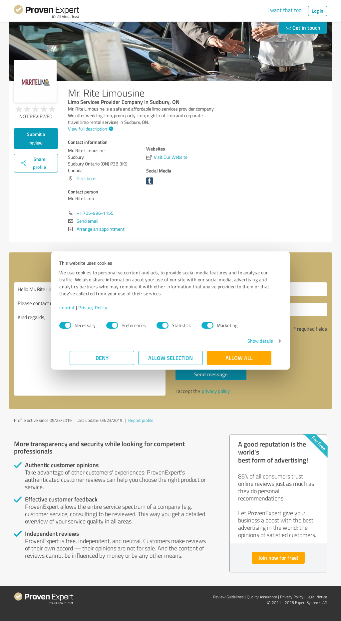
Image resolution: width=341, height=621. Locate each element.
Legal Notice (316, 597)
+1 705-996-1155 (95, 213)
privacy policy (216, 391)
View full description (90, 129)
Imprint (77, 307)
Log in (317, 11)
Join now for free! (278, 557)
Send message (210, 374)
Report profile (141, 420)
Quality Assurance (262, 597)
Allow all (239, 358)
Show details (250, 341)
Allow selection (170, 358)
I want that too (284, 10)
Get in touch (303, 27)
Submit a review (36, 138)
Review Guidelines (228, 597)
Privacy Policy (103, 307)
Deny (102, 358)
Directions (87, 178)
